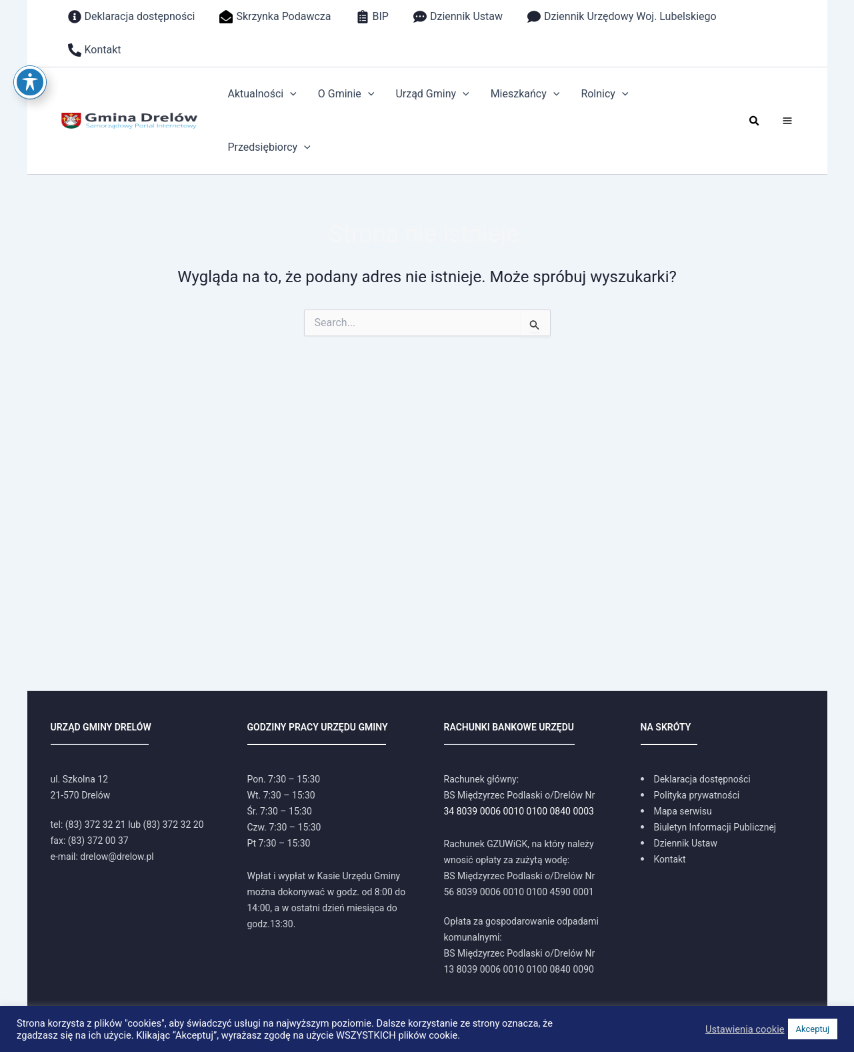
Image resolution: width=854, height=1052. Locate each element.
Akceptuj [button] (812, 1029)
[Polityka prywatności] (690, 795)
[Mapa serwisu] (676, 811)
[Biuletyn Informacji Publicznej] (709, 827)
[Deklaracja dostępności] (696, 779)
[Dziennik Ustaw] (679, 843)
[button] (754, 121)
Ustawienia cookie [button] (745, 1029)
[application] (290, 94)
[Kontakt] (663, 859)
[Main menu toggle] (787, 120)
